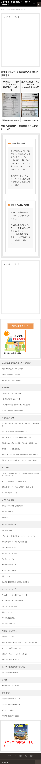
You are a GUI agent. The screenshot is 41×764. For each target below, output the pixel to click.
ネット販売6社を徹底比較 (10, 672)
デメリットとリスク (8, 559)
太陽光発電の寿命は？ (9, 565)
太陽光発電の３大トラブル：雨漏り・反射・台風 (17, 487)
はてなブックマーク (31, 756)
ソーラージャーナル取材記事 (11, 704)
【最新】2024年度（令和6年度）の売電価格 (16, 405)
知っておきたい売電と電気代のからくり (14, 431)
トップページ (4, 9)
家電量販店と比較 (7, 511)
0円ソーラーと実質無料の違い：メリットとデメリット (19, 536)
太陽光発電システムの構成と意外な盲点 (14, 542)
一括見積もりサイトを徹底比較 (12, 393)
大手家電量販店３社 (8, 618)
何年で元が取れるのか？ (9, 547)
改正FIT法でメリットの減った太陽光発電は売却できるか (20, 454)
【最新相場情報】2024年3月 (11, 399)
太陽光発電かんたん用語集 (10, 686)
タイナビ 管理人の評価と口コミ (12, 648)
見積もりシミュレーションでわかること (14, 654)
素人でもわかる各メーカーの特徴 (12, 601)
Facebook (15, 756)
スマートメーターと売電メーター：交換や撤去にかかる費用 (20, 425)
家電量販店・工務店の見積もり (12, 380)
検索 (39, 4)
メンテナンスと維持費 (9, 570)
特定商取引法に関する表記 (10, 716)
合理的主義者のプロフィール (11, 699)
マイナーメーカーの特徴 (9, 606)
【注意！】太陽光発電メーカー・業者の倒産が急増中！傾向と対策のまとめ (20, 474)
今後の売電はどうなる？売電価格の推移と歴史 (17, 437)
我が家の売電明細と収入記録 (11, 374)
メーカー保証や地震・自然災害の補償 (14, 481)
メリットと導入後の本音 (9, 553)
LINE (20, 756)
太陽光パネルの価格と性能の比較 (12, 506)
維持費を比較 (6, 517)
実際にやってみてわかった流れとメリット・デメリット (19, 642)
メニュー (34, 4)
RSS (26, 756)
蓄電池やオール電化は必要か (11, 449)
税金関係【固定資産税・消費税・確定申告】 (16, 582)
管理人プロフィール (20, 326)
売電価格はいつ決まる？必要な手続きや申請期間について (20, 443)
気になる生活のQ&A (8, 623)
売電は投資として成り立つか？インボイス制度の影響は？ (20, 460)
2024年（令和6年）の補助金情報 (12, 410)
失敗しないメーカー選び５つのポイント (14, 595)
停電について (6, 576)
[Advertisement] (20, 42)
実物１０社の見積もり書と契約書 (12, 369)
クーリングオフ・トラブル (10, 493)
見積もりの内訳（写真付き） (11, 659)
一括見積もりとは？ (8, 636)
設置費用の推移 (7, 530)
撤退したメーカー (7, 612)
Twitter (9, 756)
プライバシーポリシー (9, 710)
